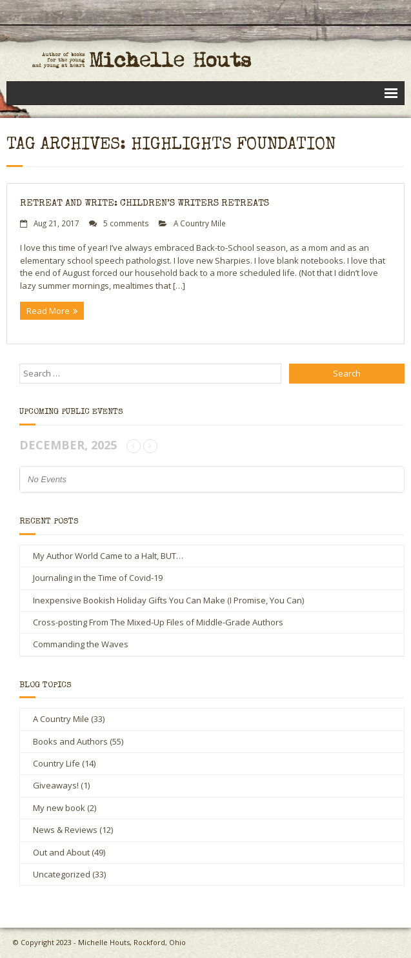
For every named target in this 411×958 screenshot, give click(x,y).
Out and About (61, 852)
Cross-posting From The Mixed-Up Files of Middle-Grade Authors (158, 622)
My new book (59, 808)
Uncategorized (61, 874)
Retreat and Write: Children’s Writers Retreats (144, 203)
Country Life (56, 763)
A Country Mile (200, 223)
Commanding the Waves (80, 644)
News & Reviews (65, 830)
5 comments (126, 223)
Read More (48, 311)
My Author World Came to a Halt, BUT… (108, 556)
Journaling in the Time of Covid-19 (98, 577)
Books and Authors (70, 741)
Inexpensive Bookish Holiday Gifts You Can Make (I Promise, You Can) (168, 600)
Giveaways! (56, 785)
